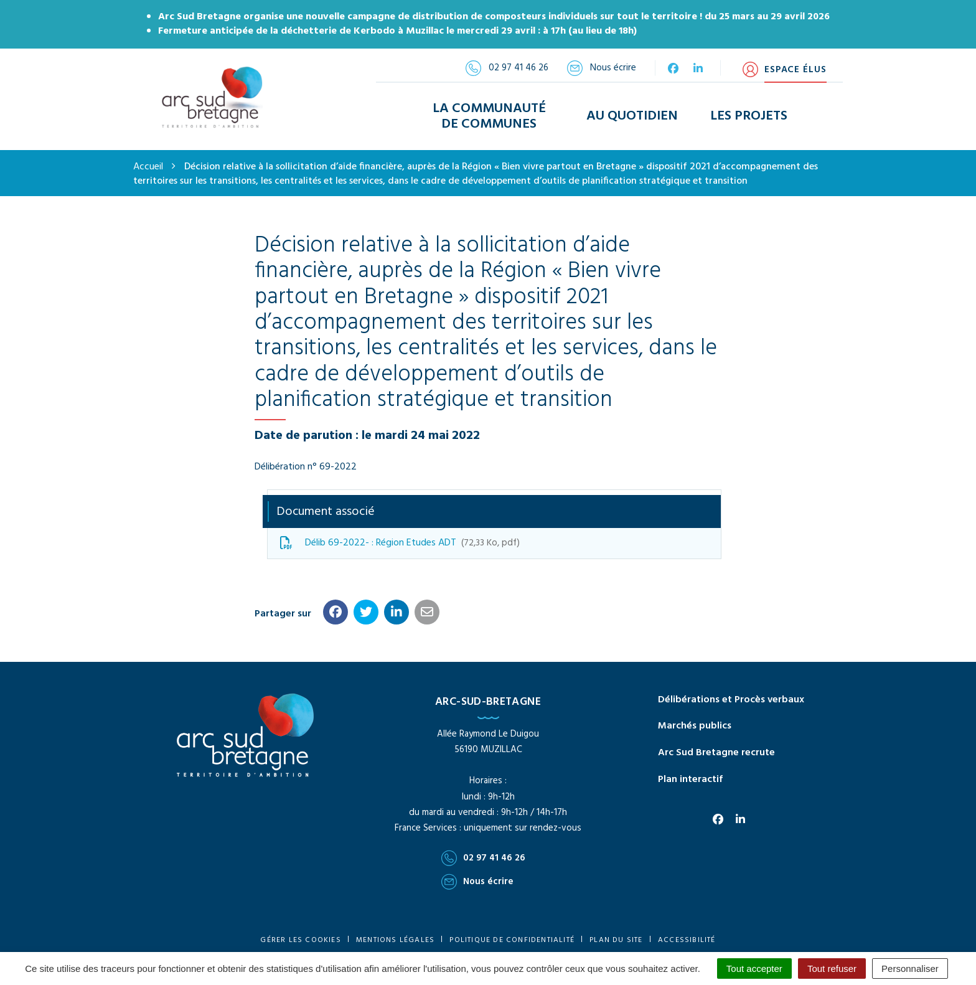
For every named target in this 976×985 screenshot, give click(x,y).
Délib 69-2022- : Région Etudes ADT (400, 536)
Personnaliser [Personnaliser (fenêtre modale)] (910, 968)
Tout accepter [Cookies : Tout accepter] (754, 968)
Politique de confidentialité (512, 933)
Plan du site (615, 933)
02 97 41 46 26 (483, 852)
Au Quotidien (632, 113)
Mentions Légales (395, 933)
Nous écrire (477, 875)
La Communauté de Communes (489, 112)
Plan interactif (690, 773)
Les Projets (748, 113)
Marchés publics (694, 720)
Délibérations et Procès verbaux (731, 693)
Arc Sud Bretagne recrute (716, 746)
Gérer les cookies (300, 933)
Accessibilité (687, 933)
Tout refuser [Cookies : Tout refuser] (831, 968)
